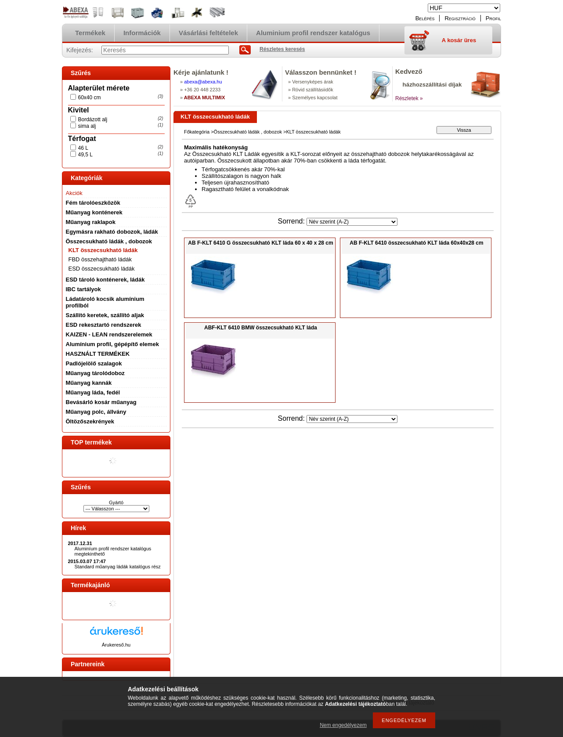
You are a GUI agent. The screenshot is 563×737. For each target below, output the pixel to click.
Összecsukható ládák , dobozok (109, 241)
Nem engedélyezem (343, 725)
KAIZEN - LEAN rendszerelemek (109, 334)
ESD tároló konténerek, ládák (105, 279)
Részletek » (409, 98)
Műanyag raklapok (90, 222)
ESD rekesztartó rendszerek (103, 325)
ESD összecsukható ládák (102, 268)
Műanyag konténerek (94, 212)
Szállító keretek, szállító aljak (105, 315)
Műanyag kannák (89, 382)
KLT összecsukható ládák (103, 250)
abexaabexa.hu (203, 81)
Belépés (425, 18)
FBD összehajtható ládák (100, 259)
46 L (83, 148)
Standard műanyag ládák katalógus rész (118, 566)
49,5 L (85, 155)
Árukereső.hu (116, 644)
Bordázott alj (93, 119)
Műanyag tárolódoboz (95, 373)
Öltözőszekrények (90, 421)
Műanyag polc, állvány (96, 411)
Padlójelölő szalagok (94, 363)
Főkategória (196, 131)
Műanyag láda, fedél (93, 392)
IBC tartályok (83, 289)
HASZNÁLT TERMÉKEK (98, 353)
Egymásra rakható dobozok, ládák (112, 231)
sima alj (87, 126)
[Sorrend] (352, 222)
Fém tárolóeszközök (93, 202)
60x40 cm (89, 97)
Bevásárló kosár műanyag (101, 402)
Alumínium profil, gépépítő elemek (112, 344)
